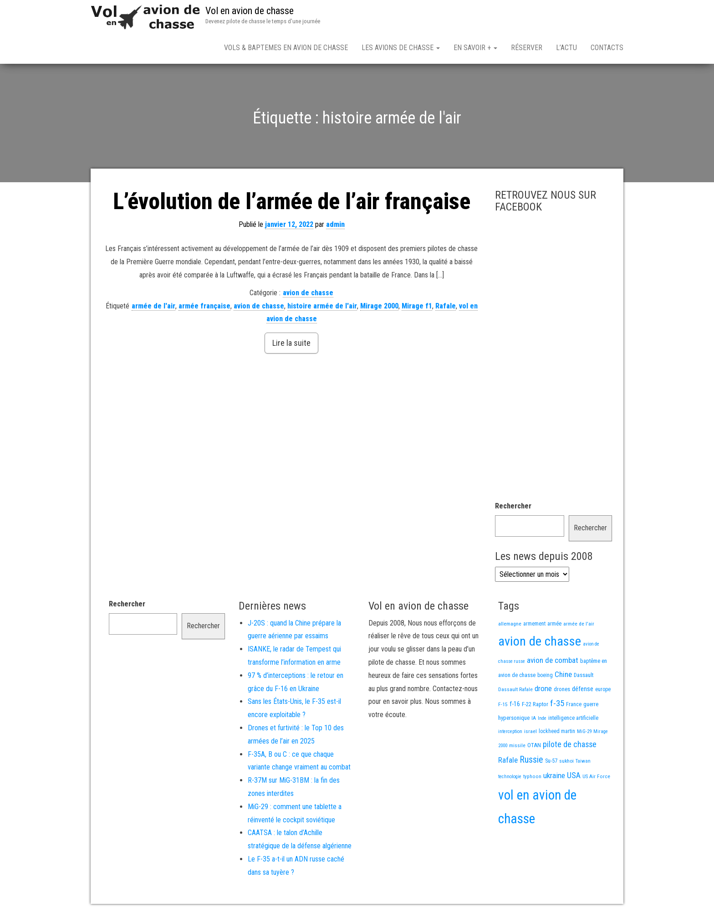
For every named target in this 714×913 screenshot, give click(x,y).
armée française (204, 306)
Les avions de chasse (401, 47)
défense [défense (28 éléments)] (582, 689)
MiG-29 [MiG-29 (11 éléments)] (584, 731)
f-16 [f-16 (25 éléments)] (515, 704)
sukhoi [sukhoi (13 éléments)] (566, 761)
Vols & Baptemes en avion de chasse (286, 47)
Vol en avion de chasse (249, 10)
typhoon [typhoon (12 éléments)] (532, 776)
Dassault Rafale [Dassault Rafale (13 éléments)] (515, 689)
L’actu (566, 47)
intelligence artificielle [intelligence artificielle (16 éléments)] (573, 717)
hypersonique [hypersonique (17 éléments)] (514, 717)
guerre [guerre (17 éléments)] (590, 704)
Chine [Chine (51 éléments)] (563, 674)
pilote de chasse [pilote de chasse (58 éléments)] (570, 744)
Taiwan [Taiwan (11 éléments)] (583, 761)
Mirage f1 (417, 306)
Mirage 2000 (379, 306)
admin (335, 224)
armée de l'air (153, 306)
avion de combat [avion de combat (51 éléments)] (552, 660)
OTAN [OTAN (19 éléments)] (534, 745)
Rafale (445, 306)
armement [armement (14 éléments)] (534, 624)
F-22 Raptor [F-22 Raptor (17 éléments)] (535, 704)
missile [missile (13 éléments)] (517, 745)
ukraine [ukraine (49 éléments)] (554, 775)
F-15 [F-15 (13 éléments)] (503, 704)
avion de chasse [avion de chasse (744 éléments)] (539, 641)
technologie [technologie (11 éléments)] (509, 777)
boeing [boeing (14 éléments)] (545, 675)
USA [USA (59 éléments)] (574, 775)
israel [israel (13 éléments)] (530, 731)
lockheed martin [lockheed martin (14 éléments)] (557, 731)
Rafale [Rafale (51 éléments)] (508, 759)
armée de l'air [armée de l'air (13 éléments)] (578, 624)
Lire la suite (291, 343)
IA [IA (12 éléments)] (533, 718)
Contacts (607, 47)
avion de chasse (308, 292)
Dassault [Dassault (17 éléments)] (583, 675)
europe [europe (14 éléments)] (603, 689)
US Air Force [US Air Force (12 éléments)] (596, 776)
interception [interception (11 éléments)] (510, 731)
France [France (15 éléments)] (573, 704)
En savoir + (475, 47)
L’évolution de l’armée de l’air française (291, 201)
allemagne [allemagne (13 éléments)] (509, 624)
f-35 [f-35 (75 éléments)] (557, 703)
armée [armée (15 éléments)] (554, 624)
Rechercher (513, 506)
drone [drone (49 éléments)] (543, 688)
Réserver (526, 47)
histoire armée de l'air (322, 306)
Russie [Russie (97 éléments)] (531, 759)
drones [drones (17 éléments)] (562, 689)
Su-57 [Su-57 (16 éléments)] (551, 760)
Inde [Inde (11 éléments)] (542, 718)
